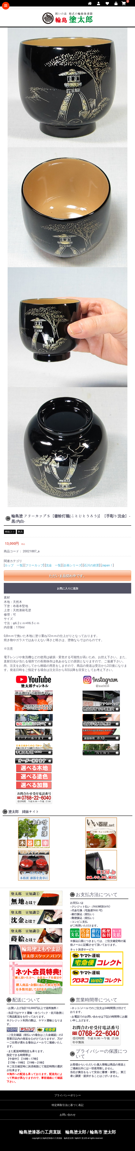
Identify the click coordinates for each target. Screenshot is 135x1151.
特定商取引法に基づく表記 (68, 1105)
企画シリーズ (72, 565)
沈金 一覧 (53, 565)
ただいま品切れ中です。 (67, 576)
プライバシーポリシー (67, 1095)
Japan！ (107, 565)
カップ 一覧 (14, 565)
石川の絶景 (91, 565)
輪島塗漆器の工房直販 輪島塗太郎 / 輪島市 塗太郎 (67, 1132)
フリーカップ (34, 565)
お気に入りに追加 (67, 588)
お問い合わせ (68, 1114)
